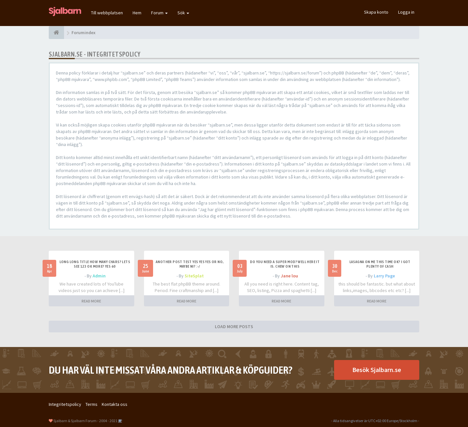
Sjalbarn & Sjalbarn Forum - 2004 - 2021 (85, 420)
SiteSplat (194, 276)
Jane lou (289, 276)
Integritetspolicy (65, 404)
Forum (159, 13)
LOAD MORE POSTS (234, 326)
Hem (137, 13)
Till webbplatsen (107, 13)
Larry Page (384, 276)
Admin (99, 276)
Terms (91, 404)
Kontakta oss (114, 404)
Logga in (406, 12)
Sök (183, 13)
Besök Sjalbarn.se (376, 370)
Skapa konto (376, 12)
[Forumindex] (56, 32)
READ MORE (91, 301)
